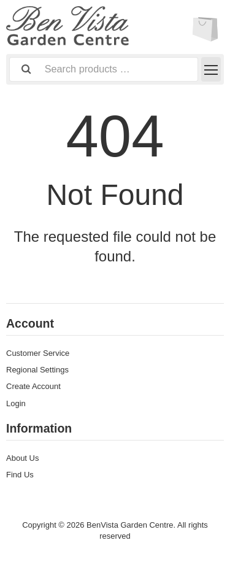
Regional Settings (37, 369)
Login (16, 403)
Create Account (33, 386)
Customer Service (37, 353)
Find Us (20, 474)
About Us (22, 458)
